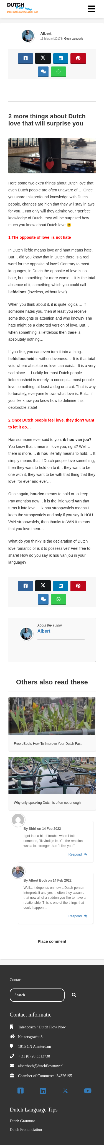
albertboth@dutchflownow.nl (41, 1066)
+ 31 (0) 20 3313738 (34, 1056)
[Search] (74, 995)
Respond (78, 854)
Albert (45, 33)
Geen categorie (73, 38)
